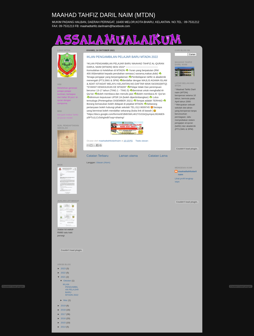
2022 (63, 272)
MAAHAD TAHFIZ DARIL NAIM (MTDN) (103, 15)
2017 (63, 314)
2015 (63, 322)
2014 (63, 327)
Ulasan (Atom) (103, 162)
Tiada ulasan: (142, 141)
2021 (63, 277)
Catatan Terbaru (97, 155)
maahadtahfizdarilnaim (187, 173)
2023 (63, 268)
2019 (63, 305)
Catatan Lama (157, 155)
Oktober (67, 280)
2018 (63, 310)
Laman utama (128, 155)
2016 (63, 318)
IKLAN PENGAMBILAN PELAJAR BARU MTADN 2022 (122, 57)
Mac (65, 300)
